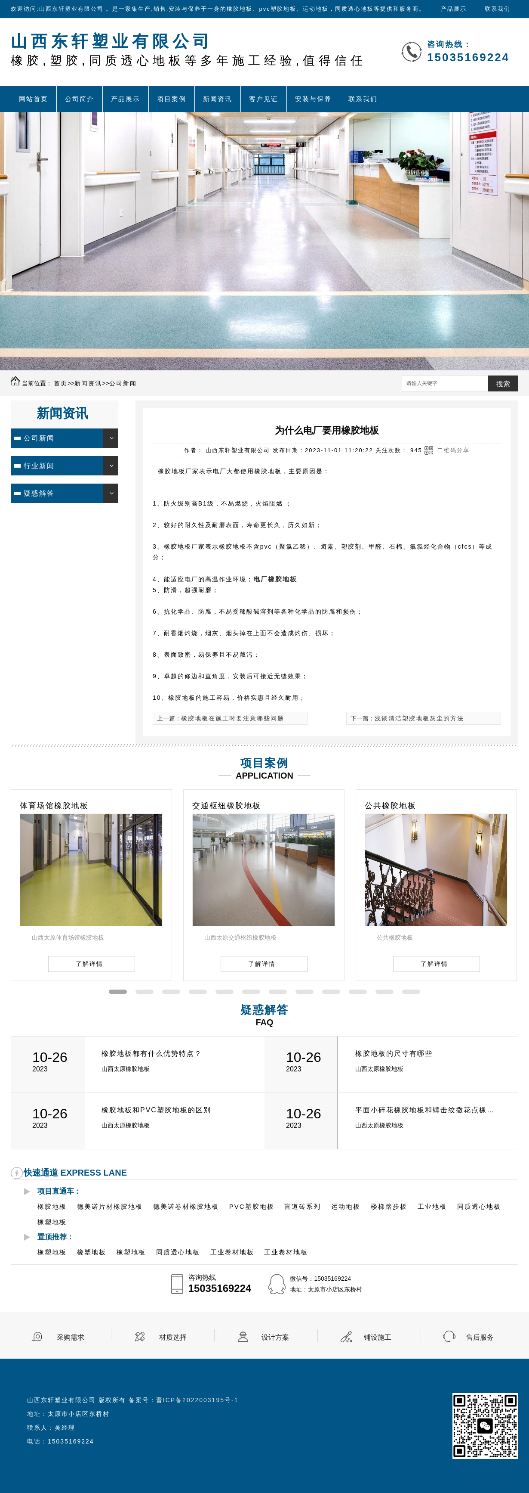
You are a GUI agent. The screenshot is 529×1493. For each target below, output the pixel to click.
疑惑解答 (39, 493)
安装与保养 (313, 98)
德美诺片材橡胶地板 (110, 1206)
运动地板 (345, 1206)
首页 (61, 383)
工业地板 (432, 1206)
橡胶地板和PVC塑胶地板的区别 (156, 1110)
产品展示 (454, 9)
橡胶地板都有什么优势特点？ (151, 1053)
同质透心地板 (479, 1206)
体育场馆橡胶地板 (54, 805)
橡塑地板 (52, 1222)
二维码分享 (453, 450)
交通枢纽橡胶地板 (226, 805)
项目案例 (171, 98)
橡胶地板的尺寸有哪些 (394, 1053)
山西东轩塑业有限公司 (188, 49)
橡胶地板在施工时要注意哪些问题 (232, 718)
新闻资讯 (217, 98)
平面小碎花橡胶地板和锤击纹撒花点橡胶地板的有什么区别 (427, 1110)
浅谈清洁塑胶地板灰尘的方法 (419, 718)
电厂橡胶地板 (275, 579)
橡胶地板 (52, 1206)
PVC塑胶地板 (251, 1206)
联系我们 (498, 9)
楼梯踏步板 (389, 1206)
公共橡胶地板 (390, 805)
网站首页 (33, 98)
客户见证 (263, 98)
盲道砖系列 (302, 1206)
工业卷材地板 (232, 1252)
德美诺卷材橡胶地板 (186, 1206)
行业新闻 (39, 465)
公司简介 (79, 98)
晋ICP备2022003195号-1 (197, 1400)
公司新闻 (123, 383)
